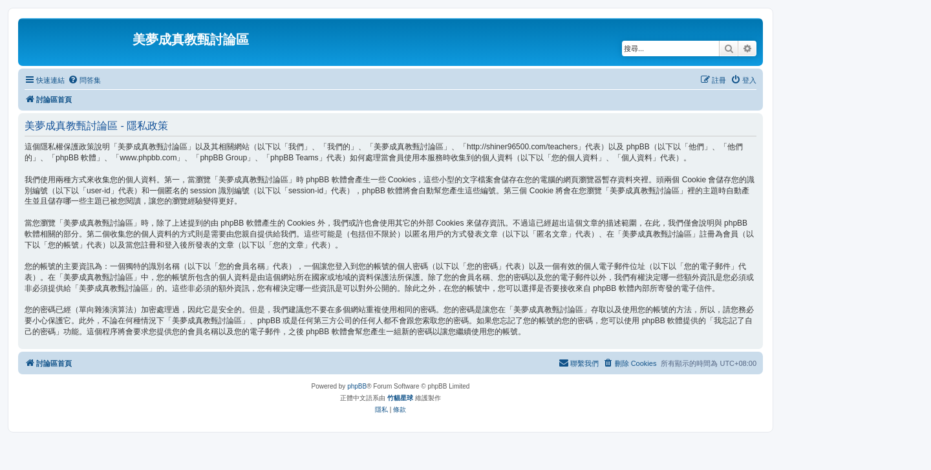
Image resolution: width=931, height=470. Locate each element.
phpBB (357, 386)
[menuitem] (84, 80)
